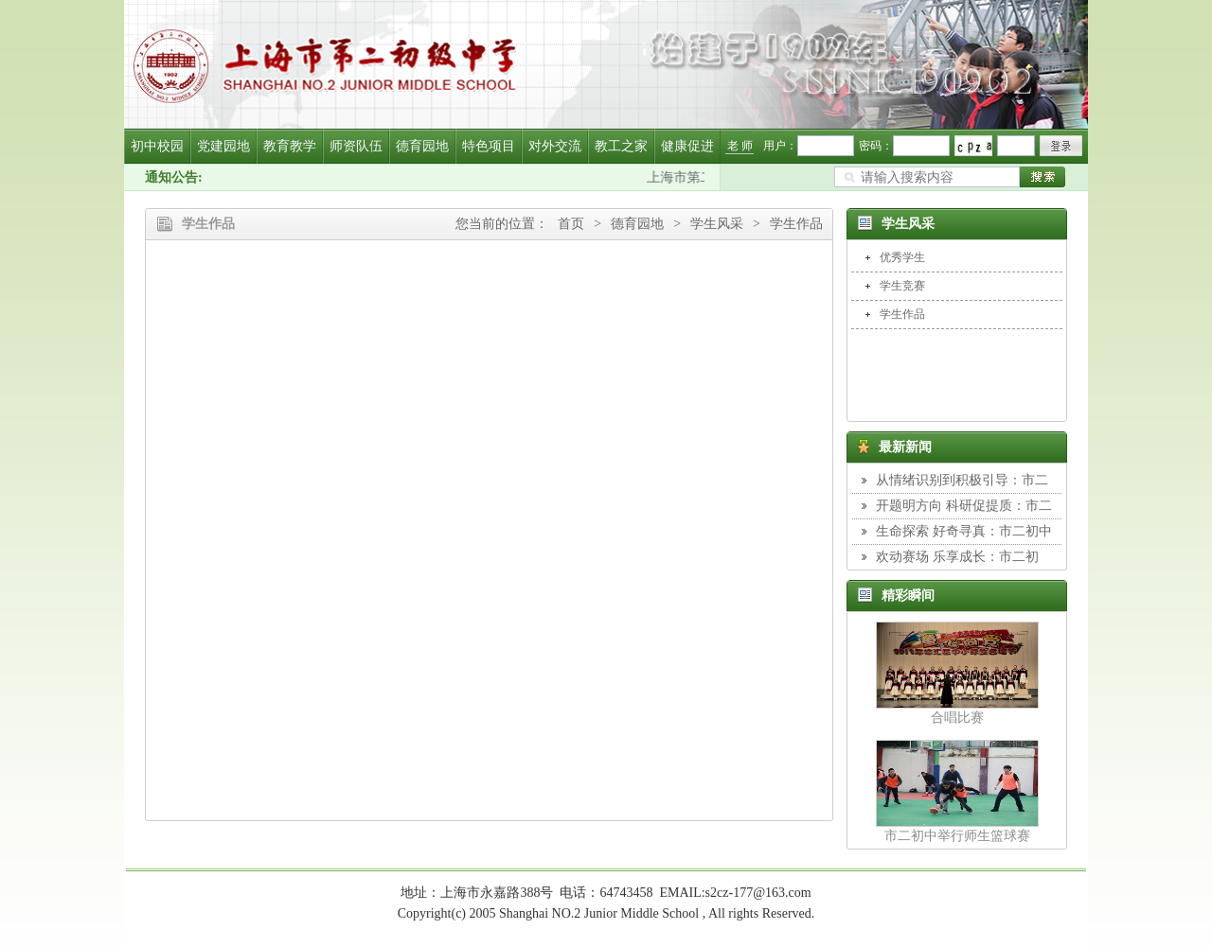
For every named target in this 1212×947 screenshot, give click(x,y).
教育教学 (289, 146)
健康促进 (687, 146)
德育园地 (422, 146)
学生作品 (796, 224)
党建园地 (223, 146)
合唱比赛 (957, 717)
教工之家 (621, 146)
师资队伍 (356, 146)
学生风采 (716, 224)
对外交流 (554, 146)
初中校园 (157, 146)
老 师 (740, 145)
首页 (571, 224)
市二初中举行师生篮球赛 (957, 836)
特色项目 (488, 146)
